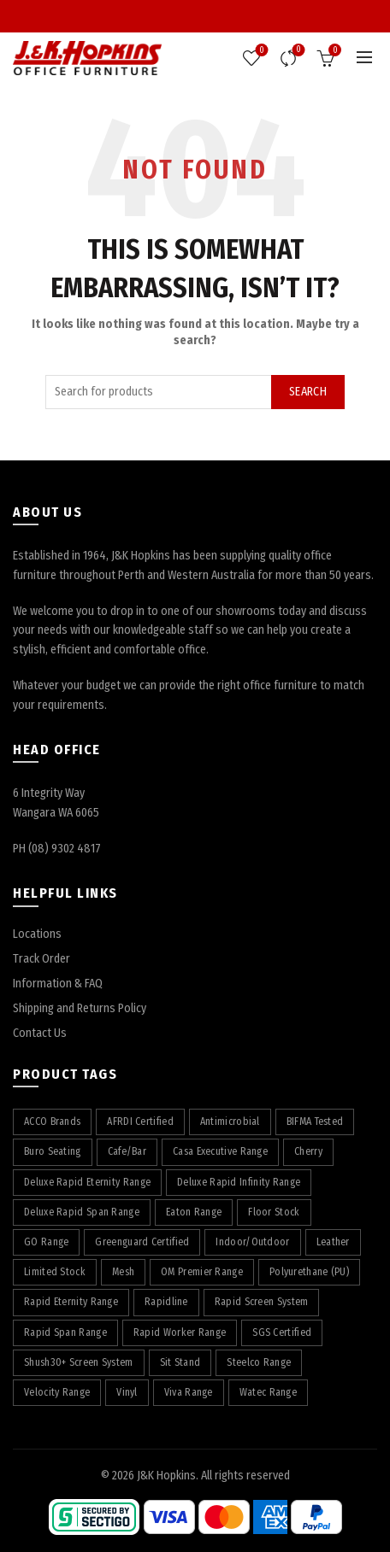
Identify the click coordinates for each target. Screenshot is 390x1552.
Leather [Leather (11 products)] (333, 1242)
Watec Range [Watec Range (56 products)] (268, 1392)
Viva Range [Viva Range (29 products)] (188, 1392)
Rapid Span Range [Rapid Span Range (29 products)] (65, 1332)
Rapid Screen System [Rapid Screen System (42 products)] (262, 1302)
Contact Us (40, 1033)
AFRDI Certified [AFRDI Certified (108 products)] (140, 1121)
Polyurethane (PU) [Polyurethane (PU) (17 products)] (309, 1272)
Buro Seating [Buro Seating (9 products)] (52, 1151)
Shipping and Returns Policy (79, 1008)
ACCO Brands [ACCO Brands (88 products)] (52, 1121)
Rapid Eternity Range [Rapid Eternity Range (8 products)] (71, 1302)
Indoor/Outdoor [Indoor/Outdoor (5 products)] (252, 1242)
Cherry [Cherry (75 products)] (308, 1151)
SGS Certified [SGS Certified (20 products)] (281, 1332)
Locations (37, 934)
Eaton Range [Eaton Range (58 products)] (194, 1212)
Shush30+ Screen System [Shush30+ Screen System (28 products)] (78, 1362)
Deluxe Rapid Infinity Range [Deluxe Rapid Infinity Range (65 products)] (238, 1182)
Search (308, 391)
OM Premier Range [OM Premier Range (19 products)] (202, 1272)
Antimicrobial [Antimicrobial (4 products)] (230, 1121)
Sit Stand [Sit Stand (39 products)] (180, 1362)
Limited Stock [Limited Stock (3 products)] (55, 1272)
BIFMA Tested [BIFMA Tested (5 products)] (315, 1121)
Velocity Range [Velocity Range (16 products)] (57, 1392)
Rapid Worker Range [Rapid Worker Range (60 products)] (179, 1332)
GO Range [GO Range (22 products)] (46, 1242)
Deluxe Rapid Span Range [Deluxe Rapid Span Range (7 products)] (81, 1212)
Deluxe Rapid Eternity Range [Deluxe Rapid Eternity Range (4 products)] (87, 1182)
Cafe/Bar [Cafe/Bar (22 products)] (127, 1151)
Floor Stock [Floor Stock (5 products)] (273, 1212)
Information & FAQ (58, 983)
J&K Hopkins (166, 1475)
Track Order (41, 959)
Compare (297, 50)
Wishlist (260, 50)
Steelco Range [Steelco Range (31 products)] (259, 1362)
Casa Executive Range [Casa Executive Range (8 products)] (220, 1151)
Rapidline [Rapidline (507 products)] (166, 1302)
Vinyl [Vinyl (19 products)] (127, 1392)
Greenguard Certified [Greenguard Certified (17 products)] (142, 1242)
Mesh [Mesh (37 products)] (123, 1272)
